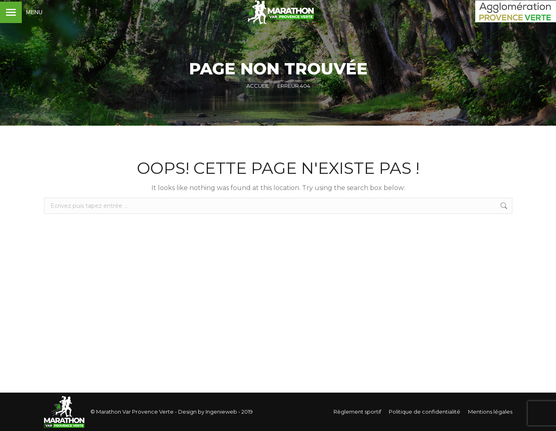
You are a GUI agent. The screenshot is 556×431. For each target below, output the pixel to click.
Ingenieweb (220, 411)
